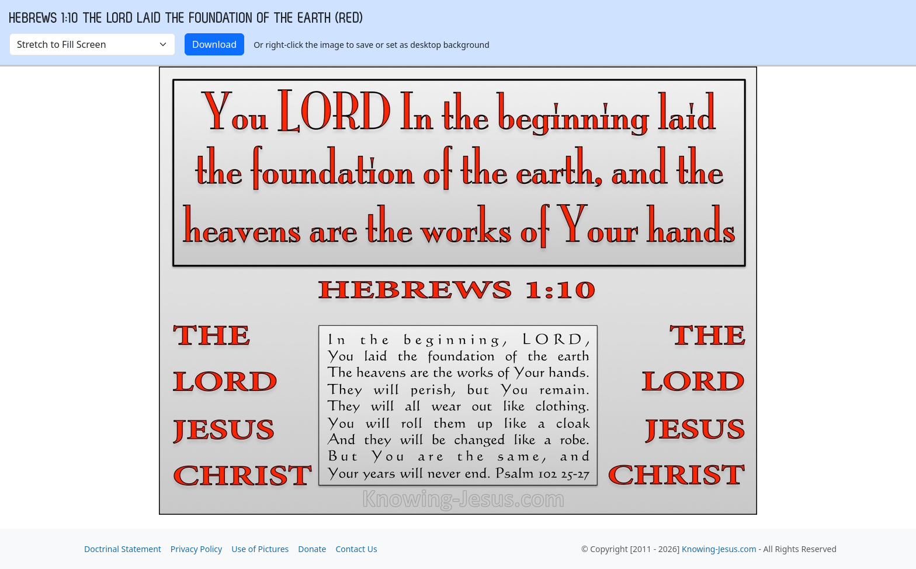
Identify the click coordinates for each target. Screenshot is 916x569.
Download (214, 44)
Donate (312, 548)
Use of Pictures (260, 548)
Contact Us (356, 548)
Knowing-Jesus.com (719, 548)
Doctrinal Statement (122, 548)
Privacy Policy (196, 548)
